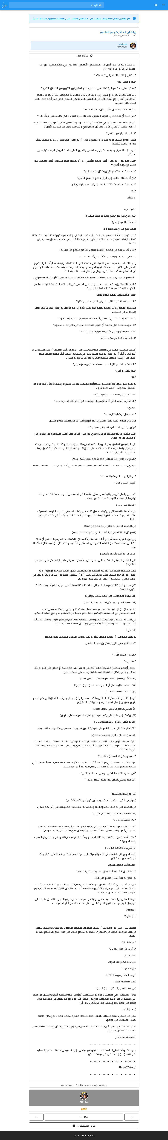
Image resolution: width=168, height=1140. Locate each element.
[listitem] (84, 45)
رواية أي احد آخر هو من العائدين (118, 32)
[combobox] (56, 5)
